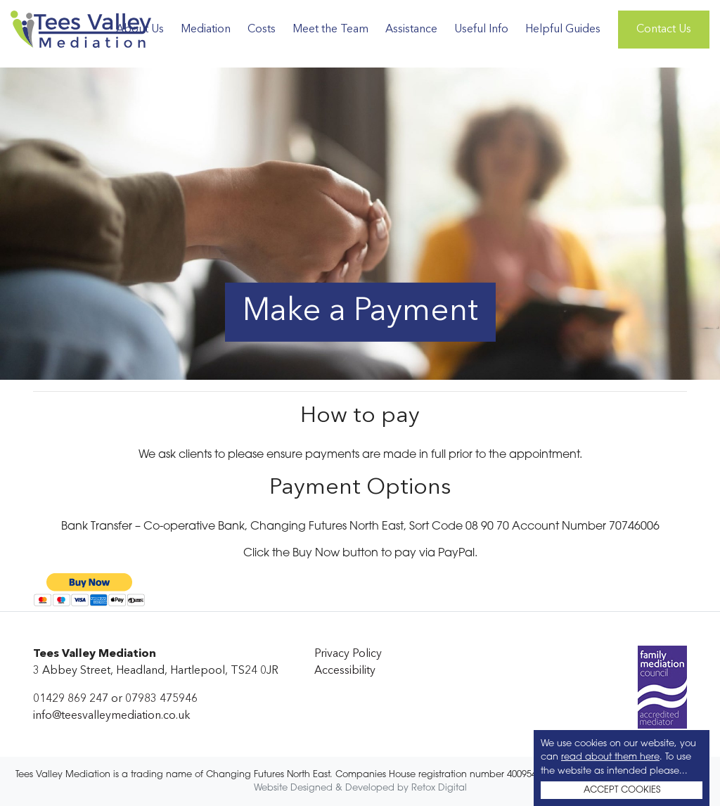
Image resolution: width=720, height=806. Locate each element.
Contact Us (663, 29)
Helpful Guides (562, 29)
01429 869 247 (70, 699)
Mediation (206, 29)
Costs (262, 29)
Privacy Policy (348, 654)
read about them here (610, 757)
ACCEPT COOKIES (622, 790)
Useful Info (481, 29)
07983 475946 (161, 699)
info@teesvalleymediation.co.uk (112, 716)
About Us (140, 29)
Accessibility (344, 671)
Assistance (411, 29)
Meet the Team (330, 29)
